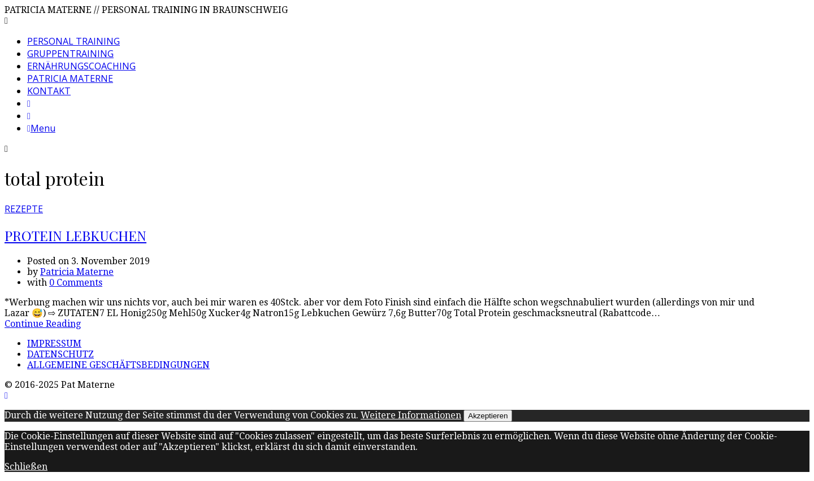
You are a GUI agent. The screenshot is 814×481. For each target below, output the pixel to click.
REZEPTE (24, 209)
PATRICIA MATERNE (70, 78)
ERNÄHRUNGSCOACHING (81, 66)
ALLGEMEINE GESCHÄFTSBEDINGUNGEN (118, 365)
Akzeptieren (488, 416)
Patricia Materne (77, 271)
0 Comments (75, 282)
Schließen (26, 466)
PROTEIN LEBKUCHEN (75, 235)
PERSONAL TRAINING (73, 41)
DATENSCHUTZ (60, 354)
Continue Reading (43, 323)
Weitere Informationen (411, 415)
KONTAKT (49, 91)
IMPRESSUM (54, 343)
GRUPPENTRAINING (70, 53)
